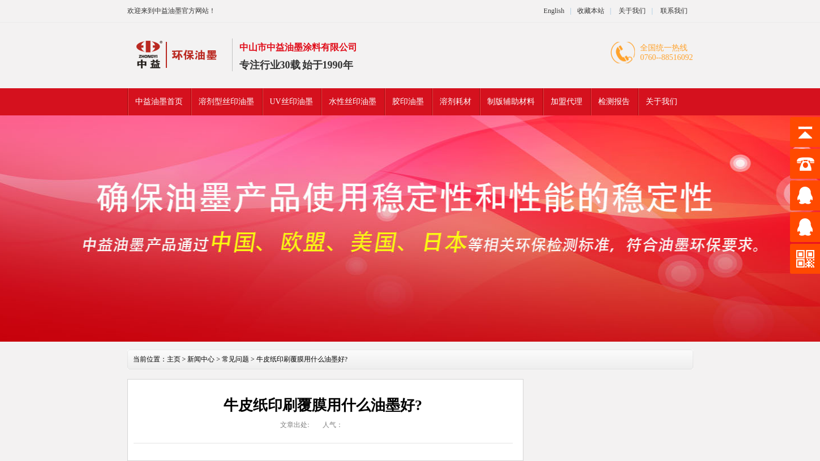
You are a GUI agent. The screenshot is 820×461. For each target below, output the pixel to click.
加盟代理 (566, 101)
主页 (174, 359)
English (554, 11)
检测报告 (614, 101)
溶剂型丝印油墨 (226, 101)
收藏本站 (590, 11)
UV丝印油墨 (291, 101)
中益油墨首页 (159, 101)
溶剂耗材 (455, 101)
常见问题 (235, 359)
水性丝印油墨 (352, 101)
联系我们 (674, 11)
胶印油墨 (408, 101)
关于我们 (631, 11)
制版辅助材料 (511, 101)
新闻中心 (200, 359)
